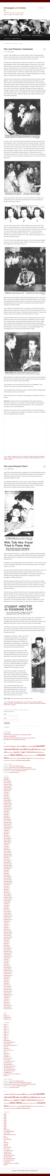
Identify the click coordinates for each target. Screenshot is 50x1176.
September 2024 (7, 808)
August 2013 (7, 996)
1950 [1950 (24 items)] (13, 749)
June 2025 (6, 793)
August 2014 (7, 977)
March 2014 (6, 984)
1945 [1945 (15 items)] (33, 746)
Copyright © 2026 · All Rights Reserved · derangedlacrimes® (25, 1170)
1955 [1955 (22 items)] (32, 749)
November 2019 (7, 881)
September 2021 (7, 855)
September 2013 (7, 994)
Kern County (7, 1059)
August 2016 (7, 938)
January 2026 (7, 782)
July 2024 (6, 811)
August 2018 (7, 902)
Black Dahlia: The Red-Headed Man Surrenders (15, 739)
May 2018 (6, 906)
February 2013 (7, 1005)
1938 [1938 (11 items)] (18, 746)
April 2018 (6, 908)
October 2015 (7, 954)
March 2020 (6, 875)
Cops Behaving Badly (9, 1042)
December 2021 (7, 854)
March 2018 (6, 910)
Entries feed (6, 1015)
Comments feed (7, 1017)
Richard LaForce (7, 704)
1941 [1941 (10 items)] (26, 746)
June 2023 (6, 832)
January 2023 (7, 840)
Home (5, 35)
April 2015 (6, 964)
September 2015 (7, 956)
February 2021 (7, 860)
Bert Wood (36, 456)
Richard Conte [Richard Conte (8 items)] (9, 760)
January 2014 (7, 988)
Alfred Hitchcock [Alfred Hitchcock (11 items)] (39, 752)
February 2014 (7, 986)
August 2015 (7, 957)
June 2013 (6, 999)
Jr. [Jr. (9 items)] (15, 758)
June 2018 (6, 905)
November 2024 (7, 805)
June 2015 (6, 961)
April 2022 (6, 848)
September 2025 (7, 789)
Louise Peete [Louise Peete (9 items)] (19, 758)
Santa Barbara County (9, 1070)
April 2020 (6, 873)
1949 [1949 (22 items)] (9, 749)
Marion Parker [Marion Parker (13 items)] (26, 758)
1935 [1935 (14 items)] (12, 746)
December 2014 (7, 970)
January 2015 (7, 969)
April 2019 (6, 891)
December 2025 (7, 784)
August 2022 (7, 843)
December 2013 (7, 989)
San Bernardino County (9, 1066)
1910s (5, 1026)
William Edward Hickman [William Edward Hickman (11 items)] (24, 760)
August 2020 (7, 868)
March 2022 (6, 849)
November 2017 (7, 916)
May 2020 (6, 871)
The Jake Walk (7, 733)
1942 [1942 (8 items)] (28, 746)
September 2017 (7, 919)
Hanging (6, 1054)
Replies (10, 459)
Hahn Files (6, 1053)
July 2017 (6, 922)
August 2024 (7, 809)
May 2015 (6, 962)
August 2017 (7, 921)
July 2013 (6, 997)
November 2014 (7, 972)
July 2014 (6, 978)
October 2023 (7, 825)
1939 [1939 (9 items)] (20, 746)
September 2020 (7, 867)
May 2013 (6, 1000)
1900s (5, 1024)
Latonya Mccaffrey (8, 769)
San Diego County (8, 1067)
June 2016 (6, 941)
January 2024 (7, 820)
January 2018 (7, 913)
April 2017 (6, 927)
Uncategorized (7, 1072)
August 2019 (7, 884)
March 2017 (6, 929)
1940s (9, 702)
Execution (6, 1048)
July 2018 (6, 903)
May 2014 (6, 981)
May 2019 (6, 889)
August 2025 (7, 790)
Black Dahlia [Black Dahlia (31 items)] (16, 755)
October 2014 (7, 973)
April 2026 (6, 779)
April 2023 (6, 835)
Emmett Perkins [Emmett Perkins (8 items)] (12, 758)
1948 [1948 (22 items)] (5, 749)
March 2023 (6, 836)
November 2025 (7, 785)
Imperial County (7, 1058)
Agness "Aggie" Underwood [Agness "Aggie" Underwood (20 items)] (24, 752)
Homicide (6, 1056)
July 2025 (6, 792)
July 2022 (6, 844)
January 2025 (7, 801)
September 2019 (7, 883)
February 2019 (7, 894)
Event (5, 1046)
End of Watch (7, 1043)
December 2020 (7, 863)
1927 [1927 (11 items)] (7, 746)
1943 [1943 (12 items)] (31, 746)
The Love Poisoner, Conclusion (18, 49)
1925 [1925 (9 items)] (5, 746)
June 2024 (6, 813)
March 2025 (6, 798)
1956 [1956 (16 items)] (36, 749)
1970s (5, 1035)
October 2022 (7, 841)
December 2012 (7, 1008)
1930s (5, 1029)
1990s (5, 1039)
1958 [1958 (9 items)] (42, 749)
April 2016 (6, 945)
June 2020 (6, 870)
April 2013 (6, 1002)
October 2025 (7, 787)
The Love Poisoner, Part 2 (16, 466)
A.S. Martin (30, 456)
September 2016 (7, 937)
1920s (5, 1027)
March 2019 (6, 892)
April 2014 (6, 983)
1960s (5, 1034)
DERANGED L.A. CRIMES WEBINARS (12, 38)
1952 (24, 456)
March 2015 (6, 965)
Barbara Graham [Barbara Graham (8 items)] (7, 755)
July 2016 (6, 940)
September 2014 (7, 975)
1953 (27, 456)
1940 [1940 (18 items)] (23, 746)
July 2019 (6, 886)
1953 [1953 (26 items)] (25, 749)
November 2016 (7, 933)
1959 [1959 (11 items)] (44, 749)
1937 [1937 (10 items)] (15, 746)
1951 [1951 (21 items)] (17, 749)
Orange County (7, 1062)
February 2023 (7, 838)
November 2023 (7, 824)
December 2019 (7, 879)
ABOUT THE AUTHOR (14, 35)
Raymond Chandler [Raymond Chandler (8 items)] (39, 758)
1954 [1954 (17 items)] (28, 749)
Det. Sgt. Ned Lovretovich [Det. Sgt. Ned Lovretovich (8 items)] (32, 755)
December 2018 (7, 897)
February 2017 (7, 930)
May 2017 (6, 926)
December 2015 (7, 951)
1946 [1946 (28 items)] (38, 746)
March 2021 (6, 859)
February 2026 (7, 781)
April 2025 (6, 797)
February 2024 (7, 819)
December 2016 (7, 932)
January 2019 (7, 895)
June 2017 (6, 924)
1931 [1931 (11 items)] (10, 746)
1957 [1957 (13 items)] (39, 749)
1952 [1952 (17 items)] (21, 749)
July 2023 (6, 830)
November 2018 (7, 899)
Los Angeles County (15, 456)
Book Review (7, 1040)
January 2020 (7, 878)
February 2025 (7, 800)
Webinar (6, 1075)
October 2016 (7, 935)
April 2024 (6, 816)
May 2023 (6, 833)
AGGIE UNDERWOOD (37, 35)
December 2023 (7, 822)
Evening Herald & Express (10, 1045)
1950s (9, 456)
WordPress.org (7, 1019)
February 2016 (7, 948)
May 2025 (6, 795)
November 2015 (7, 953)
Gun (5, 1051)
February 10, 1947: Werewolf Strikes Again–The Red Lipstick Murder (19, 738)
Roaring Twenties (8, 1064)
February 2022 (7, 851)
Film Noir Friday (7, 1050)
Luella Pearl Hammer (14, 772)
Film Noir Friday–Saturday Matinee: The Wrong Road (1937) (17, 734)
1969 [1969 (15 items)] (5, 752)
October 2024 (7, 806)
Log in (5, 1014)
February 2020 (7, 876)
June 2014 (6, 980)
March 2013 (6, 1004)
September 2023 (7, 827)
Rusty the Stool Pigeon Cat (10, 736)
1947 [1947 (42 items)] (42, 746)
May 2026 (6, 777)
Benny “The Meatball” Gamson (17, 766)
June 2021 (6, 857)
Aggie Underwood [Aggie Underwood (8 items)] (10, 752)
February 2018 (7, 911)
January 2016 (7, 949)
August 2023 (7, 828)
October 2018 (7, 900)
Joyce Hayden (19, 457)
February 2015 (7, 967)
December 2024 (7, 803)
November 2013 (7, 991)
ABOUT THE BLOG (25, 35)
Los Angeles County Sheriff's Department (31, 457)
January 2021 (7, 862)
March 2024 (6, 817)
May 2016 (6, 943)
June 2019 (6, 887)
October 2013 (7, 992)
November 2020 (7, 865)
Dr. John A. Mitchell (11, 457)
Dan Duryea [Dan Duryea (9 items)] (24, 755)
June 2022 (6, 846)
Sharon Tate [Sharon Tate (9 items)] (14, 760)
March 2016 (6, 946)
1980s (5, 1037)
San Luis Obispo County (9, 1069)
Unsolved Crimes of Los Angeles (11, 1073)
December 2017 (7, 914)
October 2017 (7, 918)
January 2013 (7, 1007)
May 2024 (6, 814)
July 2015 (6, 959)
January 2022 (7, 852)
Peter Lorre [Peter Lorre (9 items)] (33, 758)
